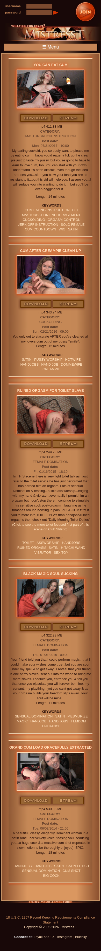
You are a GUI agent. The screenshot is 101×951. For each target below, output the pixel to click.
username (13, 6)
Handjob (38, 721)
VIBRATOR (42, 553)
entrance (51, 726)
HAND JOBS (58, 721)
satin (73, 229)
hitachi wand (73, 548)
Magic (22, 721)
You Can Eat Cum (50, 65)
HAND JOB (49, 364)
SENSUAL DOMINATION (34, 716)
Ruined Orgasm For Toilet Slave (50, 390)
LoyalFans (41, 937)
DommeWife (71, 364)
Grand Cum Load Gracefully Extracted (50, 747)
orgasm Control (64, 220)
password (13, 12)
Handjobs (29, 364)
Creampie (51, 369)
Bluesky (81, 937)
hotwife (73, 359)
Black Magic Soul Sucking (50, 574)
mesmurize (78, 716)
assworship (48, 543)
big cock (51, 876)
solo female (73, 225)
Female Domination (50, 462)
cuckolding (34, 220)
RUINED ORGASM (31, 548)
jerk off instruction (38, 225)
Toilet (28, 543)
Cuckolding (50, 322)
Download (36, 118)
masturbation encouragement (51, 215)
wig (62, 229)
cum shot (71, 871)
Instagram (64, 937)
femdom (78, 721)
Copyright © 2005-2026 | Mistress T (50, 927)
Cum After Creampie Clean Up (50, 251)
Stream (68, 118)
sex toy (61, 553)
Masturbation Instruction (50, 136)
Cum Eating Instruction (47, 210)
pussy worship (48, 359)
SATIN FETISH (77, 866)
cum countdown (40, 229)
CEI (75, 210)
